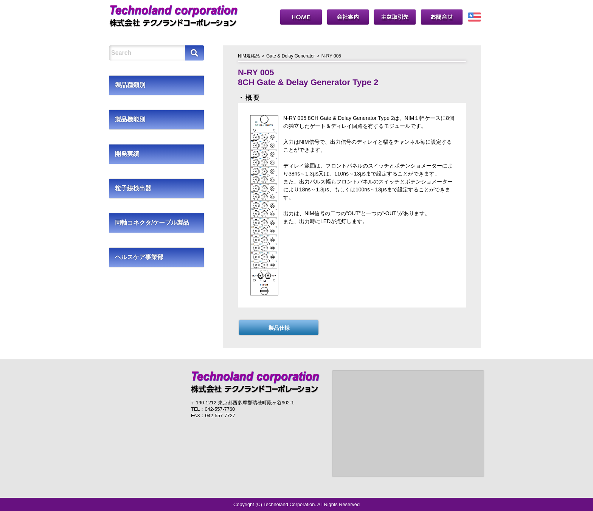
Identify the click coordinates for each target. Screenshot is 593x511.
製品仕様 (279, 328)
